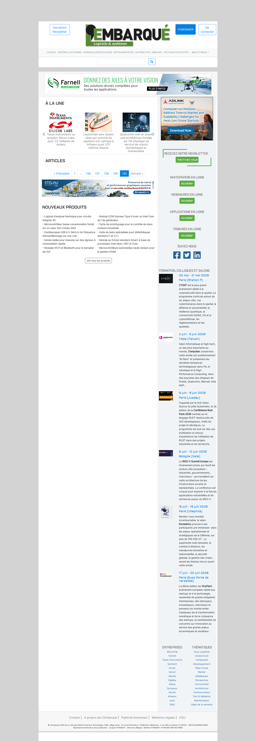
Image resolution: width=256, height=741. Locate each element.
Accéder (187, 183)
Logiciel (51, 52)
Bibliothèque (200, 52)
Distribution (142, 52)
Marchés (157, 52)
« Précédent (62, 173)
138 (106, 173)
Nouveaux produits (64, 207)
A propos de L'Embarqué (100, 717)
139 (115, 173)
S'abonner (185, 29)
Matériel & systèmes (70, 52)
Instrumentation (124, 52)
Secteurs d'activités (176, 52)
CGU (182, 717)
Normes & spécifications (97, 52)
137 (97, 173)
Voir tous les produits (98, 260)
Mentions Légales (163, 717)
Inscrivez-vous (187, 159)
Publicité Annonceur (134, 717)
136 (88, 173)
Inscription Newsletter (60, 29)
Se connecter (207, 29)
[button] (44, 134)
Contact (74, 717)
